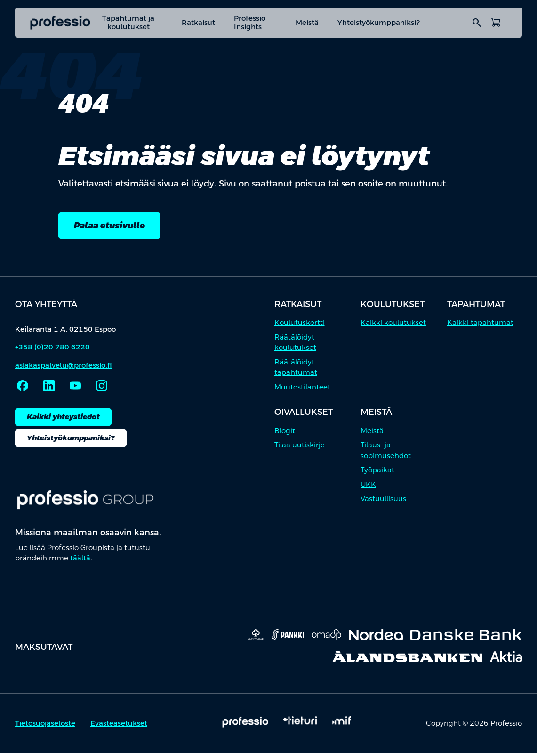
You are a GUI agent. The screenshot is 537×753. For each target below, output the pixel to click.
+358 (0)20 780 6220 (52, 347)
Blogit (284, 431)
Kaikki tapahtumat (480, 323)
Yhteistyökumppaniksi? (378, 22)
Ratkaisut (198, 22)
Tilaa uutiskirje (299, 445)
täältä (80, 558)
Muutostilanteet (302, 387)
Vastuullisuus (383, 499)
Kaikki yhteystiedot (63, 417)
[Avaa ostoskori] (495, 22)
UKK (368, 484)
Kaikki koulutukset (393, 323)
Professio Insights (249, 22)
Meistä (307, 22)
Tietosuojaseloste (45, 724)
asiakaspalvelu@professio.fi (63, 365)
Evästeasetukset (118, 724)
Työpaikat (377, 470)
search (476, 22)
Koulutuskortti (299, 323)
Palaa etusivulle (109, 225)
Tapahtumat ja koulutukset (128, 22)
